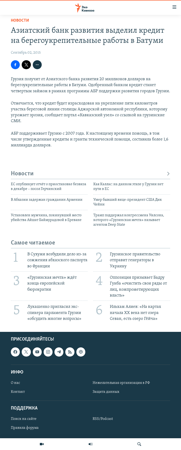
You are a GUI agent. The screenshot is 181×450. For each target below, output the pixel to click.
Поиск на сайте (24, 419)
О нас (15, 383)
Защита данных (106, 392)
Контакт (18, 392)
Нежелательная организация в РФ (121, 383)
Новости (20, 20)
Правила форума (25, 428)
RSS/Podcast (103, 419)
